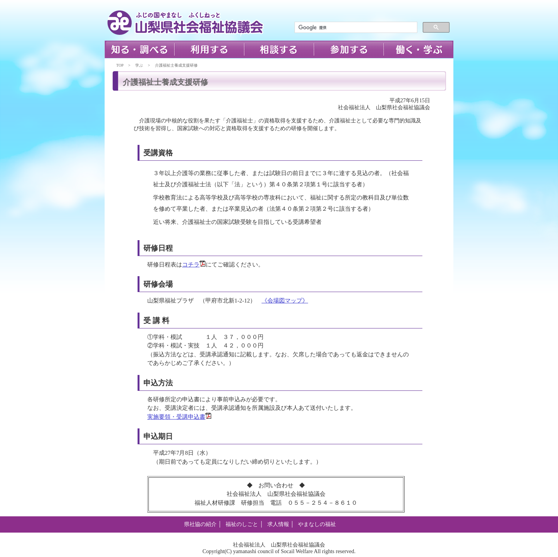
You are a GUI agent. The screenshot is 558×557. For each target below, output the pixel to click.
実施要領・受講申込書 (179, 417)
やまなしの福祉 (317, 524)
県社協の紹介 (200, 524)
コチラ (194, 264)
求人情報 (278, 524)
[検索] (355, 27)
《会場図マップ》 (285, 300)
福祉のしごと (242, 524)
